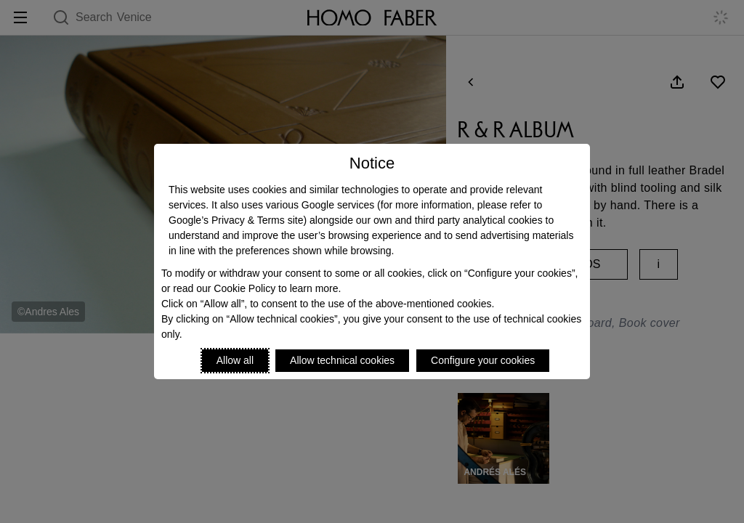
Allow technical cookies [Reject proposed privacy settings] (342, 360)
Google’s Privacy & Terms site (236, 220)
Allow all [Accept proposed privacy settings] (235, 360)
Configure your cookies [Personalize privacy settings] (483, 360)
